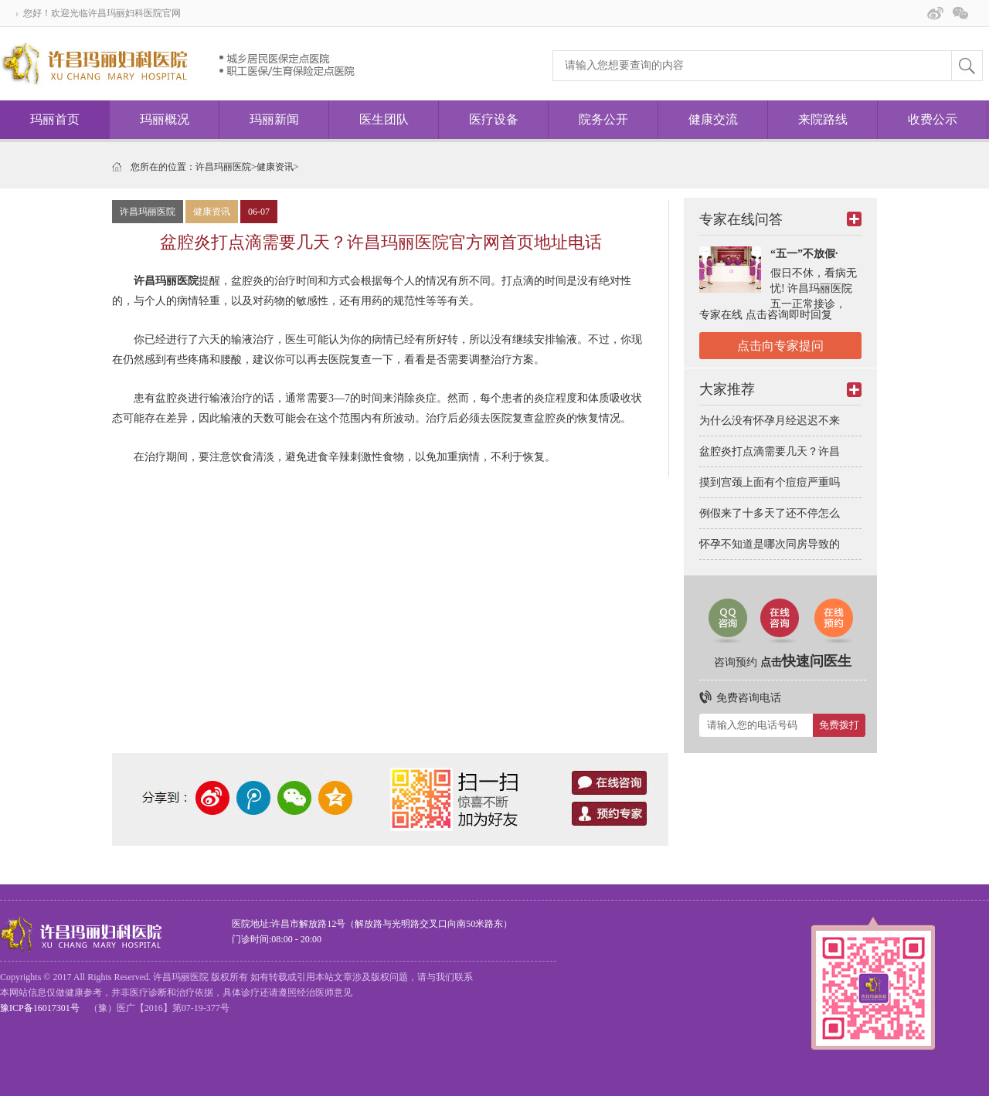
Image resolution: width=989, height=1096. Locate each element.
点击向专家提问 (780, 345)
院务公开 (603, 119)
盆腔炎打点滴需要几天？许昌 (769, 451)
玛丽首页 (55, 119)
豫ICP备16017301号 (40, 1008)
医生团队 (384, 119)
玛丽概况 (164, 119)
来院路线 (823, 119)
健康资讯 (275, 166)
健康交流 (713, 119)
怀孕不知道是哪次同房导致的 (769, 544)
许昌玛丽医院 (223, 166)
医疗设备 (493, 119)
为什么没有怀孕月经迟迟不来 (769, 420)
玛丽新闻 (274, 119)
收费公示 (932, 119)
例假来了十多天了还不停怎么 (769, 513)
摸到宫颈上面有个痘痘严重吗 (769, 482)
